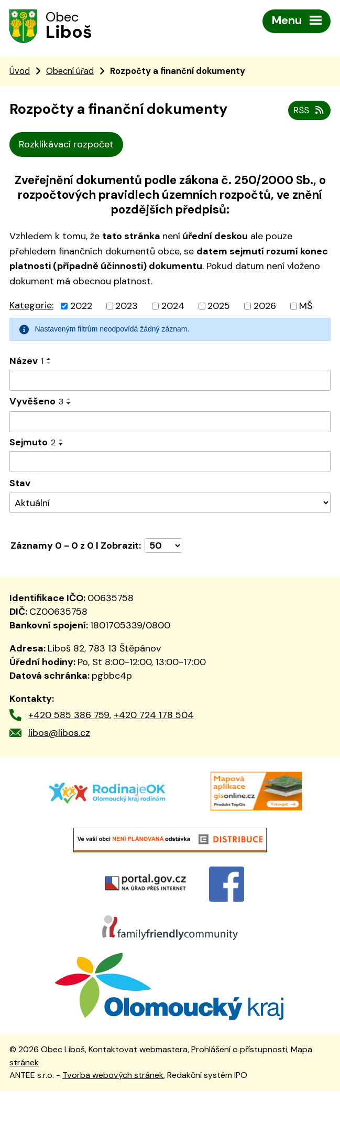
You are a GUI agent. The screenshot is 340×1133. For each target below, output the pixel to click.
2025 (218, 309)
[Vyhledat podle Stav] (170, 506)
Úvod (19, 73)
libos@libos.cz (59, 735)
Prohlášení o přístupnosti (239, 1091)
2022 (81, 309)
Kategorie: (31, 308)
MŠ (305, 309)
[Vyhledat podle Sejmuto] (170, 464)
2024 (172, 309)
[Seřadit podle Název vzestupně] (49, 362)
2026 (265, 309)
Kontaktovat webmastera (138, 1091)
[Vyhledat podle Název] (170, 383)
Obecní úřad (70, 73)
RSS (308, 111)
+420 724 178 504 (154, 717)
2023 (126, 309)
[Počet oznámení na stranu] (163, 548)
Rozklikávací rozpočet (66, 147)
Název (26, 364)
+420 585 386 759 (68, 717)
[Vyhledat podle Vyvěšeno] (170, 424)
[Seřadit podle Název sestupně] (49, 366)
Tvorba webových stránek (112, 1117)
